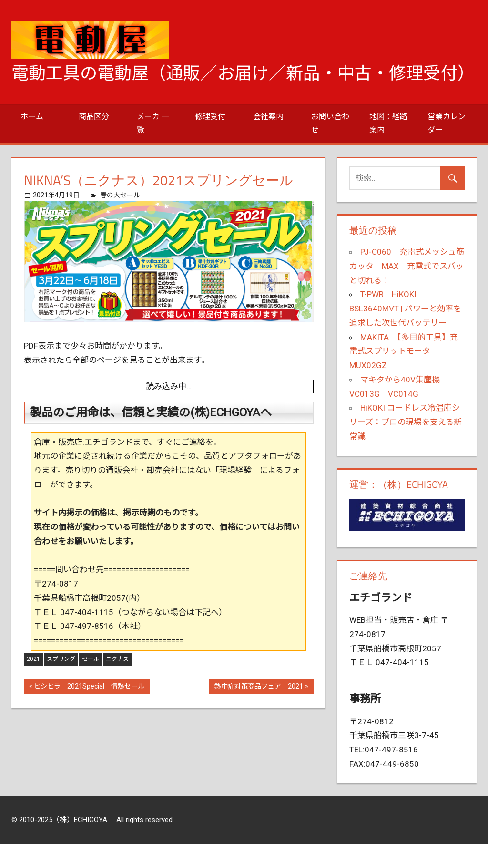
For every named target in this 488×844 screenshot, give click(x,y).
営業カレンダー (446, 123)
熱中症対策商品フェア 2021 (258, 687)
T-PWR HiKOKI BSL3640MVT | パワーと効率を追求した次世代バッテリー (405, 308)
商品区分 (94, 116)
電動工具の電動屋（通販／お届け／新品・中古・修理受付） (243, 73)
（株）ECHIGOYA (83, 819)
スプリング (61, 659)
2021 (33, 659)
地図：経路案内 (388, 123)
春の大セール (120, 195)
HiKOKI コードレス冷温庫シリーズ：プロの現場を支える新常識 (405, 422)
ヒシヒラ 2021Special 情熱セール (88, 687)
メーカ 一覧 (153, 123)
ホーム (31, 116)
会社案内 (268, 116)
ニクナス (117, 659)
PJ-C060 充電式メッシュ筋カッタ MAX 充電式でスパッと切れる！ (406, 266)
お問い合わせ (330, 123)
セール (90, 659)
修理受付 (210, 116)
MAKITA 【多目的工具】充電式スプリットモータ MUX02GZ (403, 351)
